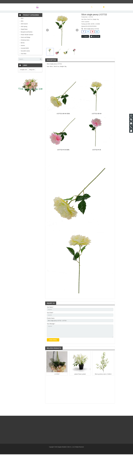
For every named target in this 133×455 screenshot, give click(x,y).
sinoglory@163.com (36, 1)
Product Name (50, 326)
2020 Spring (24, 33)
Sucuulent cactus (25, 58)
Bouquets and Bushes (26, 39)
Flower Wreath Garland (27, 41)
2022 (22, 25)
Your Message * (51, 331)
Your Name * (50, 314)
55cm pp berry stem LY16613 (103, 383)
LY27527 (56, 383)
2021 (22, 28)
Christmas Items (25, 47)
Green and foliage (25, 44)
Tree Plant (23, 60)
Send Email (95, 43)
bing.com (32, 76)
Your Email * (50, 320)
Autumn (23, 52)
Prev (47, 37)
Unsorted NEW (25, 55)
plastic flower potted (80, 383)
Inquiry (85, 43)
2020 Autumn (24, 30)
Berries (23, 49)
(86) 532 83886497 (24, 1)
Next (77, 37)
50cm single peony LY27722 (91, 36)
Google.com (23, 76)
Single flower (24, 36)
